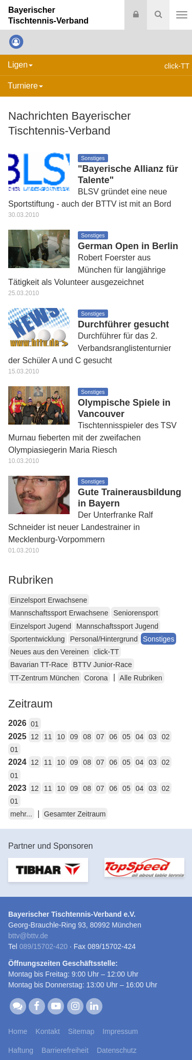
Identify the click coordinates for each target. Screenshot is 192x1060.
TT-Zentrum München (44, 678)
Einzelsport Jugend (40, 626)
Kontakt (47, 1031)
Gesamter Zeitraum (75, 814)
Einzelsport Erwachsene (48, 600)
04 (140, 737)
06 (114, 737)
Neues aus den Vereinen (49, 652)
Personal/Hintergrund (104, 639)
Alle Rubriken (141, 678)
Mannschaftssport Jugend (117, 626)
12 (35, 737)
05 (126, 737)
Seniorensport (135, 613)
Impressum (120, 1031)
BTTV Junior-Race (102, 664)
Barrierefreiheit (65, 1050)
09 (74, 737)
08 (87, 737)
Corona (96, 678)
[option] (48, 876)
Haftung (20, 1050)
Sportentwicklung (37, 639)
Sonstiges (158, 639)
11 (48, 737)
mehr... (21, 814)
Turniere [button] (25, 85)
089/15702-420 (43, 946)
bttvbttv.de (28, 936)
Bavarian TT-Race (39, 664)
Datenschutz (117, 1050)
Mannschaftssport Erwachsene (59, 613)
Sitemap (81, 1031)
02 (166, 737)
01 (35, 724)
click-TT (106, 652)
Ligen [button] (20, 64)
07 (100, 737)
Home (17, 1031)
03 (152, 737)
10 (61, 737)
